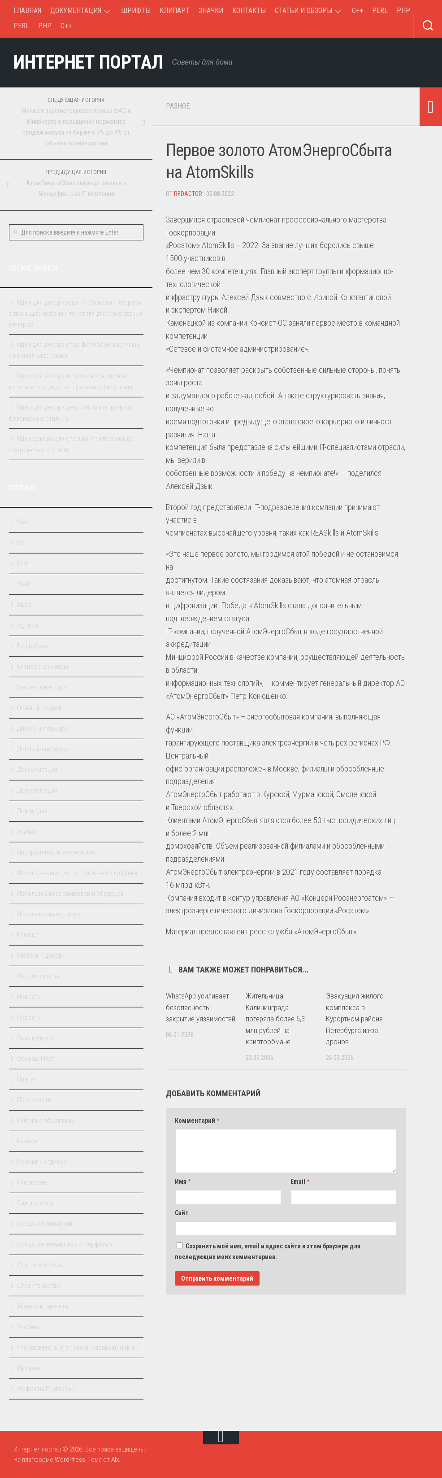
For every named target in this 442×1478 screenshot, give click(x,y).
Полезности (34, 1100)
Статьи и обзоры (303, 10)
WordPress (70, 1460)
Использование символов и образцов (70, 893)
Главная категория (43, 687)
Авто (24, 605)
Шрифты (136, 10)
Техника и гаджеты (43, 1306)
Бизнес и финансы (42, 667)
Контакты (249, 10)
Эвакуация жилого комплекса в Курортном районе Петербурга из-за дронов (355, 1018)
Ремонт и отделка (42, 1162)
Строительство (39, 1286)
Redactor (188, 193)
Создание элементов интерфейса (65, 1244)
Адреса (27, 625)
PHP (403, 10)
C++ (357, 10)
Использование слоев (48, 914)
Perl (380, 10)
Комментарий (197, 1120)
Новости (29, 997)
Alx (115, 1460)
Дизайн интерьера (42, 728)
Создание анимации (44, 1224)
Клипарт (175, 10)
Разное (178, 106)
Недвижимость (38, 976)
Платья (27, 1079)
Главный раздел (39, 708)
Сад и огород (35, 1203)
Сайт (182, 1212)
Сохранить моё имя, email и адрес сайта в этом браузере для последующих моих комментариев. (267, 1251)
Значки (211, 10)
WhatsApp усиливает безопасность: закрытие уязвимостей (200, 1007)
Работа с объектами (45, 1120)
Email (299, 1181)
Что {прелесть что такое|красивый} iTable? (78, 1347)
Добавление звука (43, 749)
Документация (75, 10)
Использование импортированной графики (77, 873)
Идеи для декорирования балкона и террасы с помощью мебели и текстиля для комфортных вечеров (76, 313)
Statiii (24, 584)
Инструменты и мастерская (56, 852)
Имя (183, 1181)
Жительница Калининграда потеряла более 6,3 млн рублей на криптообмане (275, 1018)
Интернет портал (88, 62)
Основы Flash (36, 1059)
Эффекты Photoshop (46, 1389)
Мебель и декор (39, 955)
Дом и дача (32, 811)
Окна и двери (35, 1038)
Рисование (32, 1182)
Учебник (28, 1327)
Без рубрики (34, 646)
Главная (27, 10)
